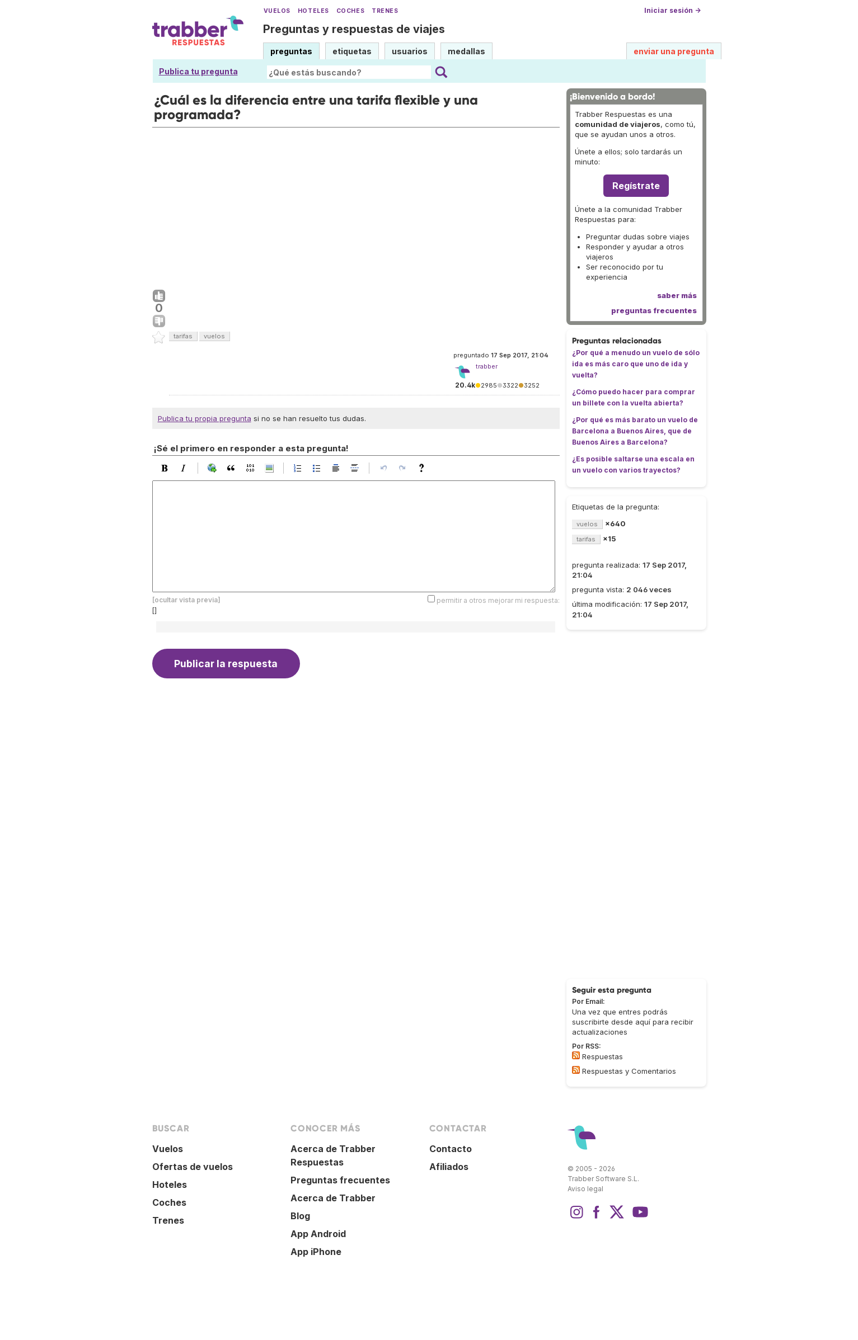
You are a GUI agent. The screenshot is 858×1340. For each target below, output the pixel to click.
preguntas (291, 51)
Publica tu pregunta (198, 71)
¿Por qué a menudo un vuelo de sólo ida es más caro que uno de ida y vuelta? (636, 363)
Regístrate (636, 185)
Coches (350, 11)
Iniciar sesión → (672, 10)
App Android (318, 1233)
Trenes (385, 11)
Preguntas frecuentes (340, 1180)
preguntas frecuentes (654, 310)
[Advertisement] (356, 206)
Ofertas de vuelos (192, 1166)
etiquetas (352, 51)
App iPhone (315, 1251)
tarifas (183, 336)
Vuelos (277, 11)
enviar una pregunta (674, 51)
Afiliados (448, 1166)
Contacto (450, 1148)
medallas (466, 51)
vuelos (214, 336)
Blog (300, 1215)
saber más (677, 295)
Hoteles (313, 11)
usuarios (410, 51)
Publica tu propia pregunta (204, 418)
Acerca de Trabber (333, 1198)
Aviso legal (585, 1189)
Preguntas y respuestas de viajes (354, 29)
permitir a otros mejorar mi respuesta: (498, 600)
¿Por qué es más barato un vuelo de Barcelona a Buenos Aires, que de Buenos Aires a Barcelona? (635, 431)
